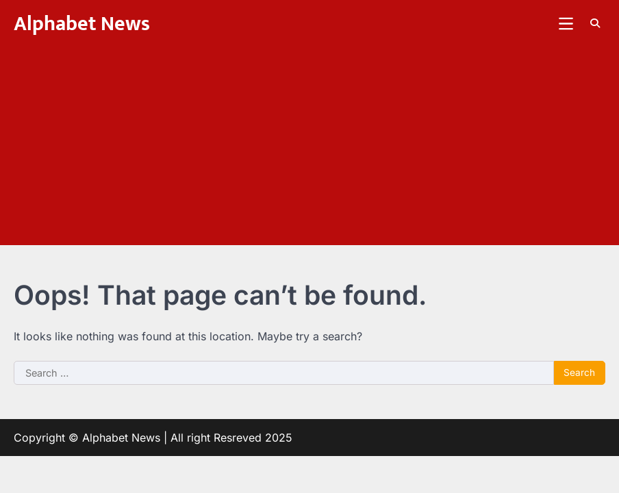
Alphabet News (82, 24)
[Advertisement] (309, 149)
